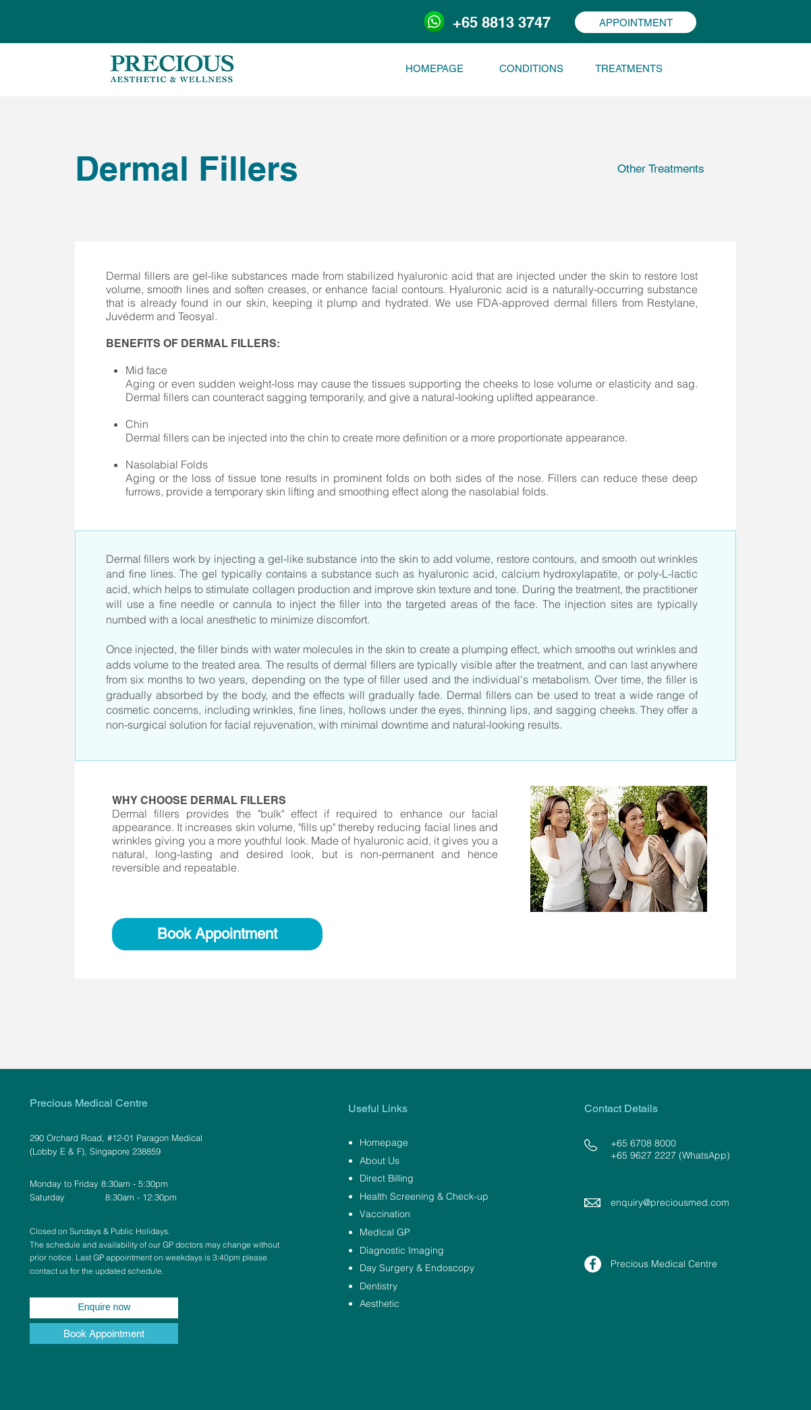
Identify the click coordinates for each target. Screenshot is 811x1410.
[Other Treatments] (661, 168)
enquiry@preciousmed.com (670, 1202)
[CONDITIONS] (531, 68)
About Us (379, 1161)
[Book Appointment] (217, 934)
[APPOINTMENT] (635, 22)
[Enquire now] (104, 1307)
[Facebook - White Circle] (592, 1264)
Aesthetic (379, 1303)
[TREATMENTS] (629, 68)
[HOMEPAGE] (434, 68)
